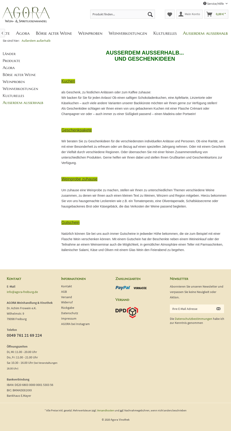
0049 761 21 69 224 (24, 335)
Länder (9, 53)
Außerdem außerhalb (23, 102)
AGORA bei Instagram (75, 324)
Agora (9, 67)
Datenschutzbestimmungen (193, 319)
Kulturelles (13, 95)
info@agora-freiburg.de (22, 292)
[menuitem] (122, 14)
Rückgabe (67, 308)
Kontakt (66, 286)
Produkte (11, 60)
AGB (64, 292)
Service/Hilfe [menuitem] (213, 4)
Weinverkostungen (20, 88)
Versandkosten (105, 410)
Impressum (68, 318)
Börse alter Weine (19, 74)
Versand (66, 297)
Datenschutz (69, 313)
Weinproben (14, 81)
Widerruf (67, 302)
